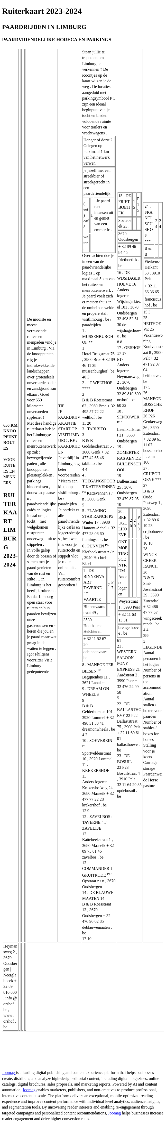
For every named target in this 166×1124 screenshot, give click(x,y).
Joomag (9, 1072)
